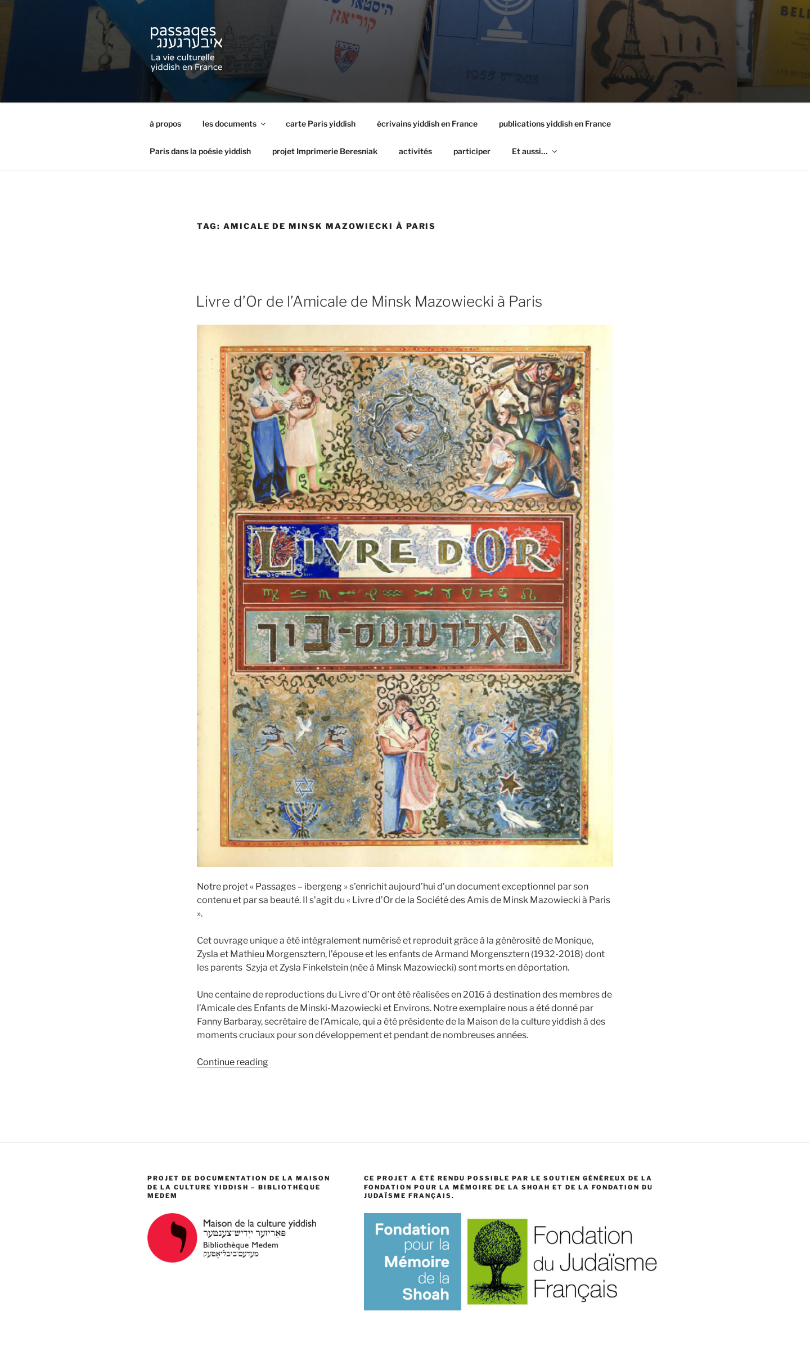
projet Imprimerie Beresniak (324, 151)
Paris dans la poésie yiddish (200, 151)
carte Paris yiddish (321, 123)
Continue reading (232, 1062)
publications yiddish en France (555, 123)
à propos (165, 123)
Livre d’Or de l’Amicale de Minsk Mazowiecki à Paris (369, 301)
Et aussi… (535, 151)
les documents (234, 123)
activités (415, 151)
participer (471, 151)
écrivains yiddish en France (427, 123)
